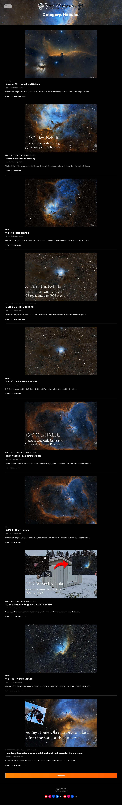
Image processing (12, 157)
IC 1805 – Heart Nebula (18, 531)
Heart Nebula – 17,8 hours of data (24, 457)
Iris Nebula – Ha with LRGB (20, 308)
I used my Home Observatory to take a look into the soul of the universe (46, 754)
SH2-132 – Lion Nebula (17, 234)
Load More (61, 777)
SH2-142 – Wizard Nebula (19, 680)
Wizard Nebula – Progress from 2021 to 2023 (30, 605)
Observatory (31, 157)
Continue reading (15, 98)
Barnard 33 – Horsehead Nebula (23, 85)
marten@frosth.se (18, 89)
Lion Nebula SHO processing (21, 159)
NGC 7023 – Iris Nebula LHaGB (22, 382)
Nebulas (8, 82)
